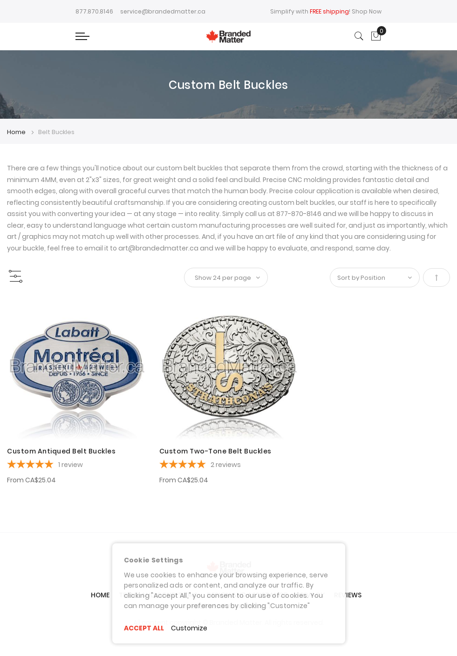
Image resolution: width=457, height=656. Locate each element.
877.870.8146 (94, 11)
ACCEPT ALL (144, 628)
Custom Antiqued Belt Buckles (61, 451)
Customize (189, 628)
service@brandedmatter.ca (162, 11)
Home (17, 132)
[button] (20, 312)
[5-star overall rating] (76, 465)
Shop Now (367, 11)
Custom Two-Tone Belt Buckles (215, 451)
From (31, 480)
